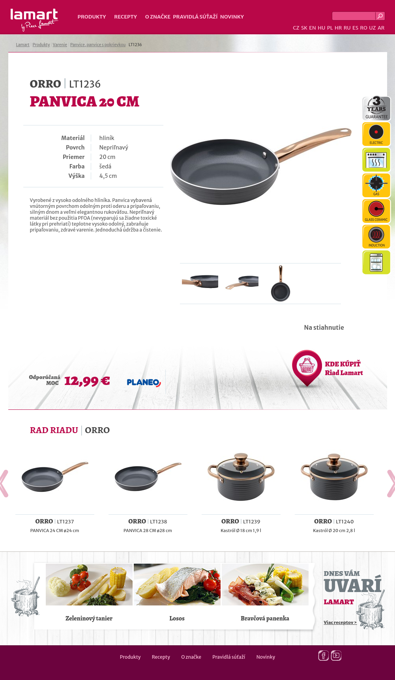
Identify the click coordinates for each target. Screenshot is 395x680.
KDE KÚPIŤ (344, 368)
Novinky (232, 16)
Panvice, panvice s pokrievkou (97, 44)
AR (381, 27)
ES (355, 27)
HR (338, 27)
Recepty (125, 16)
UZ (372, 27)
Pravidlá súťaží (195, 16)
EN (312, 27)
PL (330, 27)
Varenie (60, 44)
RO (363, 27)
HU (321, 27)
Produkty (92, 16)
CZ (296, 27)
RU (347, 27)
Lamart (34, 20)
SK (304, 27)
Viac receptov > (340, 622)
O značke (157, 16)
